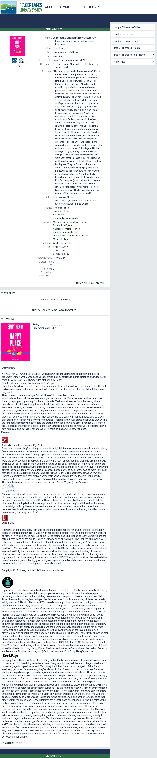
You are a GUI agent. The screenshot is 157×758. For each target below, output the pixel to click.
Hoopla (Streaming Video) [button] (127, 27)
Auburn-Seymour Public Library (73, 7)
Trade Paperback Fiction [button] (127, 47)
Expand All (82, 283)
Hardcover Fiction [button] (123, 34)
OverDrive (9, 319)
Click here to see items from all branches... (55, 310)
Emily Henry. (65, 52)
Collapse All (98, 283)
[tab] (133, 27)
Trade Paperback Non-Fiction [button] (129, 54)
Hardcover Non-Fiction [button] (126, 41)
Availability (9, 293)
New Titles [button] (119, 61)
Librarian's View (13, 742)
